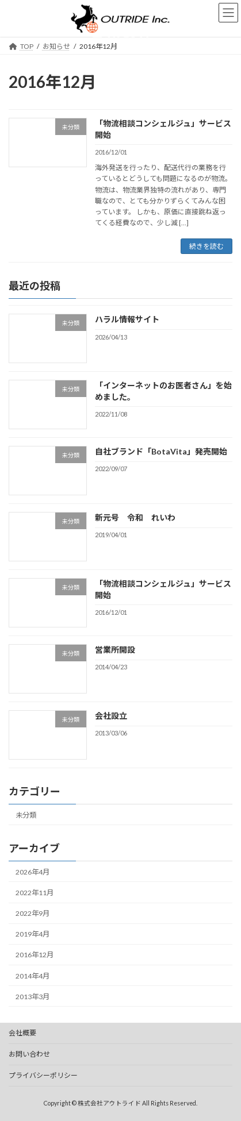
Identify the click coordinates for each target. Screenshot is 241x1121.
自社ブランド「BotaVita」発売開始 (161, 452)
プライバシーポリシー (43, 1075)
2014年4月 (32, 976)
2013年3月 (32, 996)
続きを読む (206, 246)
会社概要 (22, 1032)
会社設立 (111, 716)
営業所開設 (115, 649)
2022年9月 (32, 913)
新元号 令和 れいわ (135, 517)
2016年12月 (34, 955)
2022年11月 (34, 892)
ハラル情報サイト (127, 320)
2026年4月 (32, 872)
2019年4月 (32, 934)
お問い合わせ (29, 1054)
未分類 (26, 815)
